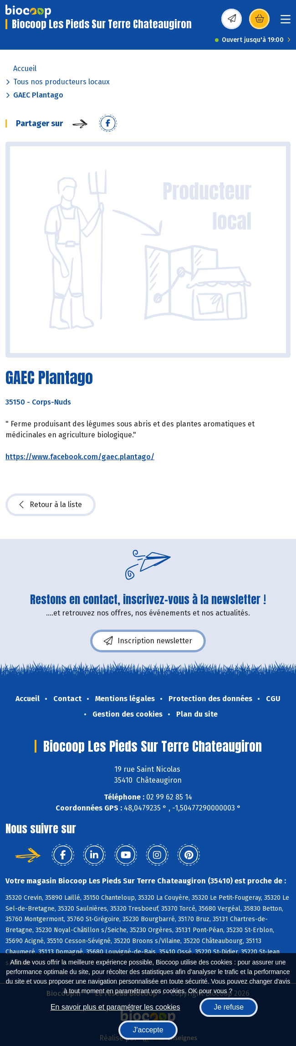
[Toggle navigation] (286, 22)
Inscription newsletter (148, 641)
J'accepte (148, 1030)
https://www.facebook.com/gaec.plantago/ (79, 456)
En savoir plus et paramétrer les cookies (115, 1007)
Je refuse (229, 1007)
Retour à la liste (50, 504)
